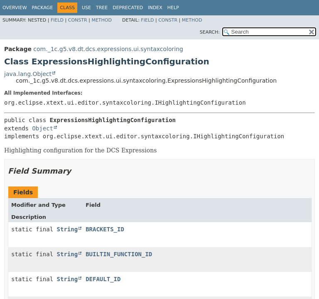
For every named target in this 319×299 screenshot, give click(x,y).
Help (173, 7)
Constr (77, 20)
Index (155, 7)
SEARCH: (210, 32)
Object (42, 128)
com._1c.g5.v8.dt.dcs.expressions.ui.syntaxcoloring (108, 49)
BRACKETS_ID (105, 229)
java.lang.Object (28, 74)
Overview (14, 7)
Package (42, 7)
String (67, 229)
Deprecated (128, 7)
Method (101, 20)
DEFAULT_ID (103, 279)
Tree (102, 7)
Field (57, 20)
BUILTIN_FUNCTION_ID (119, 254)
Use (86, 7)
